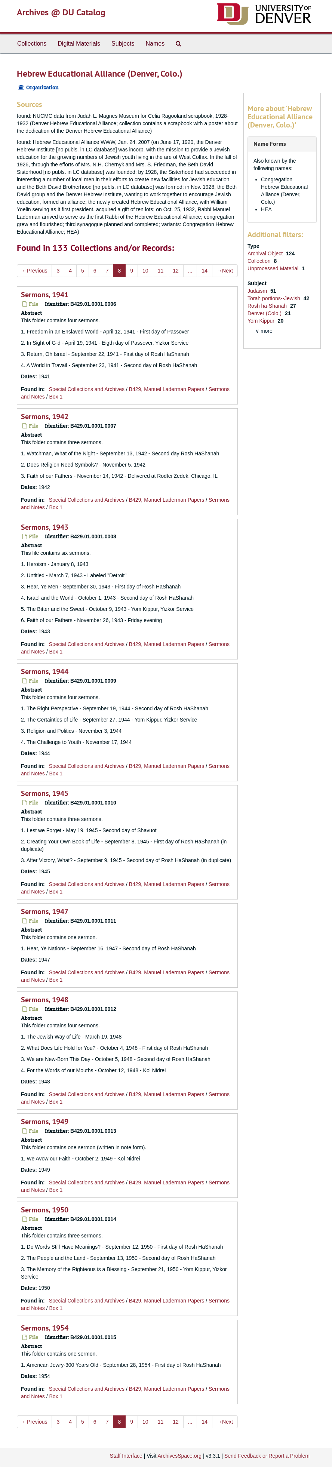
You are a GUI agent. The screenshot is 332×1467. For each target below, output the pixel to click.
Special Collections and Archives (86, 389)
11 (161, 271)
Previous (34, 271)
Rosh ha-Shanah (268, 306)
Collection (260, 261)
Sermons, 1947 (44, 911)
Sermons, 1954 (44, 1328)
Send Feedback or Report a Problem (267, 1456)
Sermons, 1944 (44, 671)
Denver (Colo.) (265, 313)
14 (205, 271)
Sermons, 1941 (44, 294)
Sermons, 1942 (44, 416)
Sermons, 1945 (44, 793)
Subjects (122, 43)
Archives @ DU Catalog (61, 12)
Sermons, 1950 (44, 1210)
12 (176, 271)
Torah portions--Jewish (275, 298)
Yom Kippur (262, 321)
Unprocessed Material (274, 268)
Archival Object (266, 253)
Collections (31, 43)
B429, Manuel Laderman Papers (167, 389)
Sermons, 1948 (44, 1000)
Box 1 (56, 397)
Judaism (258, 291)
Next (225, 271)
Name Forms (269, 144)
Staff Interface (126, 1456)
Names (155, 43)
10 (145, 271)
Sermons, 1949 (44, 1121)
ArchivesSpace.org (179, 1456)
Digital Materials (79, 43)
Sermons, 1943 (44, 527)
